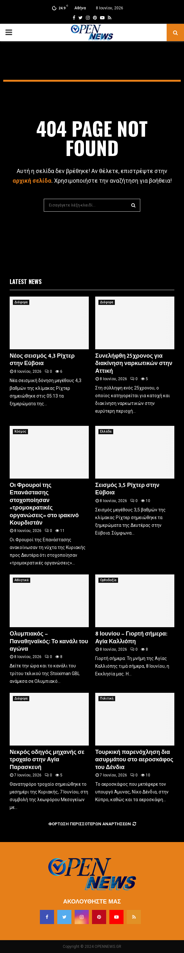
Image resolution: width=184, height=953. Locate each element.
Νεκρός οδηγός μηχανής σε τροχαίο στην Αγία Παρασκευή (47, 759)
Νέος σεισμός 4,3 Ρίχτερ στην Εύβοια (42, 359)
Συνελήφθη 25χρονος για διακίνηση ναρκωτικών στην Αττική (133, 363)
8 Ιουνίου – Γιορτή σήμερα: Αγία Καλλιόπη (131, 637)
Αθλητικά (21, 580)
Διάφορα (21, 302)
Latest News (25, 281)
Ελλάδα (106, 431)
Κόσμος (20, 431)
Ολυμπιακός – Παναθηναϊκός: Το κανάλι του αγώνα (49, 641)
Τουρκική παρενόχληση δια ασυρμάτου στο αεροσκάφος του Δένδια (134, 759)
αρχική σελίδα (32, 180)
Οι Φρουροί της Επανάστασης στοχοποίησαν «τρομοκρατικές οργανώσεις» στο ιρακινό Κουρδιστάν (44, 504)
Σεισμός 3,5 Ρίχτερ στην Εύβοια (127, 489)
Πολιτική (107, 698)
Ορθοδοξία (108, 580)
